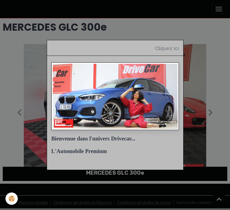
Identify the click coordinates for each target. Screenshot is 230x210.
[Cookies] (11, 198)
